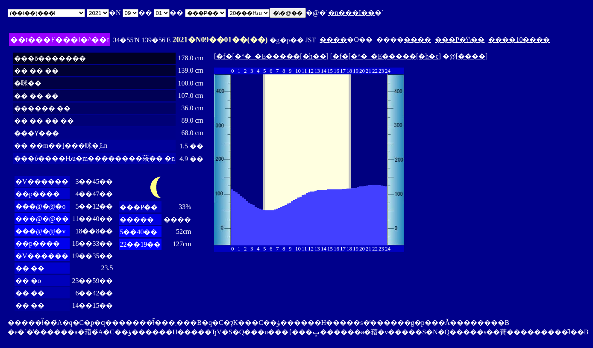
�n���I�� (351, 12)
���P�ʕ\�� (459, 39)
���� (333, 39)
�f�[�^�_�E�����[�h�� (271, 56)
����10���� (519, 39)
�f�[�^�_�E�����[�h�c (385, 56)
